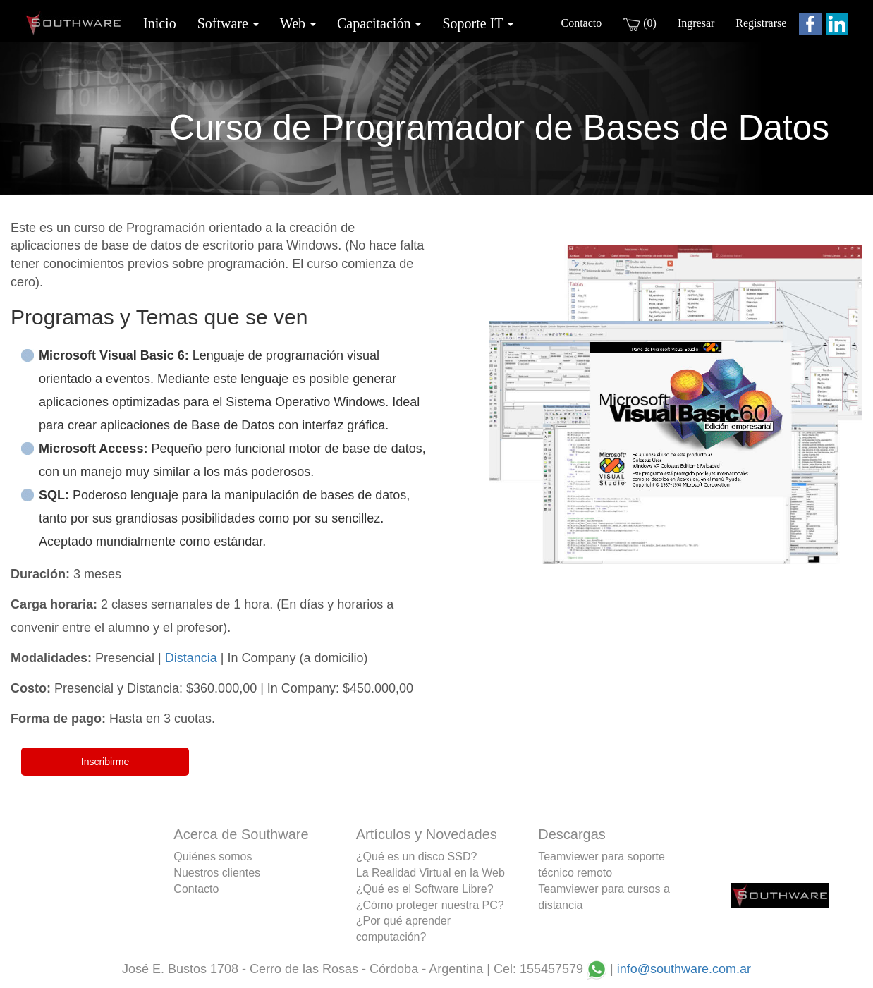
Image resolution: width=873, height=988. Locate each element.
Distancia (191, 658)
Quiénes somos (212, 856)
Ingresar (696, 23)
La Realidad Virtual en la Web (430, 873)
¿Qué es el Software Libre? (425, 889)
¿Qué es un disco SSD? (416, 856)
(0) (640, 24)
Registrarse (760, 23)
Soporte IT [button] (477, 23)
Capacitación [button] (379, 23)
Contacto (581, 23)
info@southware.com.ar (684, 969)
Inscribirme (105, 761)
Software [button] (228, 23)
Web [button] (298, 23)
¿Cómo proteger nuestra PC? (430, 905)
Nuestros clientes (216, 873)
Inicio (159, 23)
